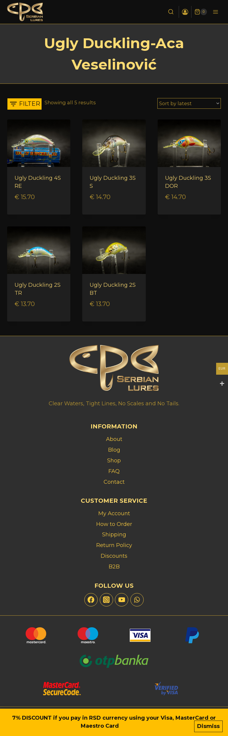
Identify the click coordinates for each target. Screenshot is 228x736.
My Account (114, 513)
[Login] (185, 12)
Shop (114, 460)
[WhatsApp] (137, 599)
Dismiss (208, 726)
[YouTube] (121, 599)
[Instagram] (106, 599)
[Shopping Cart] (200, 12)
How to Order (114, 524)
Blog (114, 450)
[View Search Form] (170, 12)
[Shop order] (189, 103)
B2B (114, 567)
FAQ (114, 471)
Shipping (114, 535)
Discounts (114, 556)
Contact (114, 482)
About (114, 439)
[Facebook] (91, 599)
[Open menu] (215, 11)
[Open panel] (24, 104)
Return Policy (114, 545)
